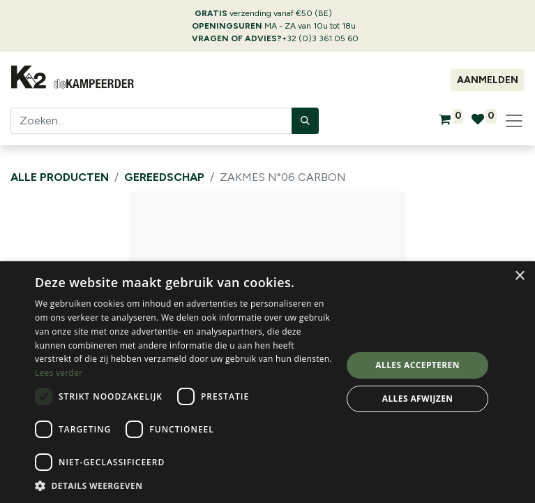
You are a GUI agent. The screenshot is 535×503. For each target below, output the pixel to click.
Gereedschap (164, 177)
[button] (184, 486)
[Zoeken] (305, 121)
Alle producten (59, 177)
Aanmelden (487, 80)
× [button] (519, 276)
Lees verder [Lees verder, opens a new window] (59, 373)
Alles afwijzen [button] (417, 398)
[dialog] (267, 382)
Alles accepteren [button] (417, 365)
